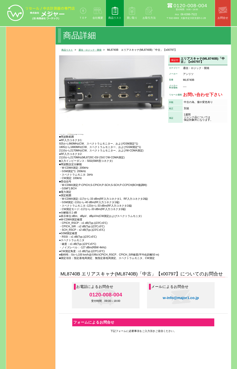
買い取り (132, 17)
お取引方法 (149, 17)
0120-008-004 (190, 5)
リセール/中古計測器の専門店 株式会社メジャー (41, 13)
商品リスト (114, 17)
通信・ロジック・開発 (93, 49)
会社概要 (97, 17)
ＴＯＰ (83, 17)
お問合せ (223, 17)
